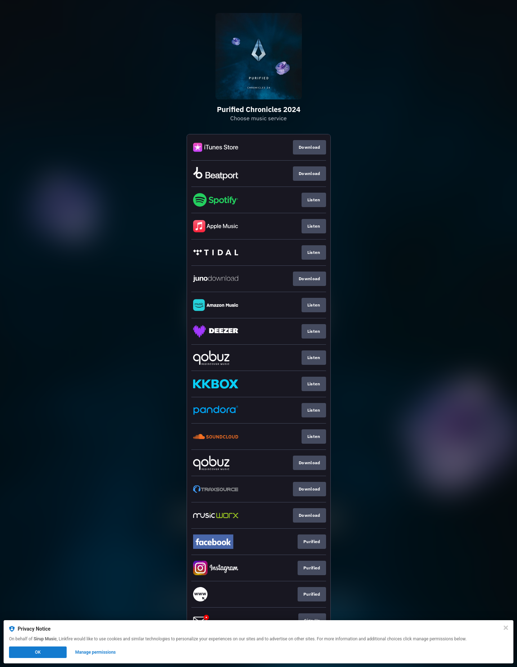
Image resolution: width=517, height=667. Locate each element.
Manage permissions (95, 652)
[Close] (506, 628)
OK (38, 652)
